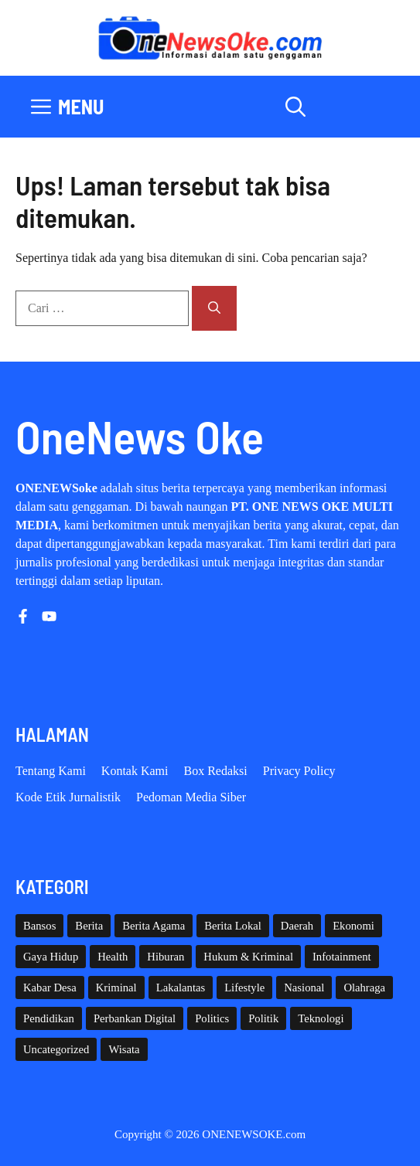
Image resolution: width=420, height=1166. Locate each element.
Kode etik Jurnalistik (68, 797)
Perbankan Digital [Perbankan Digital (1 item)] (135, 1018)
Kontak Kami (135, 770)
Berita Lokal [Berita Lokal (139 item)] (232, 926)
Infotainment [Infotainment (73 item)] (341, 956)
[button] (295, 107)
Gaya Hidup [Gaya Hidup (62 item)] (50, 956)
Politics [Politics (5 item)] (212, 1018)
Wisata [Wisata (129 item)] (123, 1049)
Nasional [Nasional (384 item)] (304, 987)
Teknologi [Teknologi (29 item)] (320, 1018)
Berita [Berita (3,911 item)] (89, 926)
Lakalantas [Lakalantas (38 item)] (180, 987)
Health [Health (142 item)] (112, 956)
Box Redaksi (216, 770)
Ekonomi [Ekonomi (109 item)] (353, 926)
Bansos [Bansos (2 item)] (39, 926)
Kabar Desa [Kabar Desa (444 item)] (50, 987)
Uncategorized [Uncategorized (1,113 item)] (56, 1049)
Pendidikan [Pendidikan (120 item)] (48, 1018)
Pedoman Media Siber (191, 797)
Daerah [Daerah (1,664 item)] (297, 926)
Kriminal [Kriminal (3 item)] (116, 987)
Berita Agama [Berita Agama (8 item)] (153, 926)
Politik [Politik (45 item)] (263, 1018)
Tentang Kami (50, 770)
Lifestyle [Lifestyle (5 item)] (244, 987)
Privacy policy (299, 770)
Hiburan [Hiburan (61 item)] (165, 956)
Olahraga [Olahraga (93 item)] (364, 987)
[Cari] (214, 308)
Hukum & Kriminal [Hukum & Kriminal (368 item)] (248, 956)
